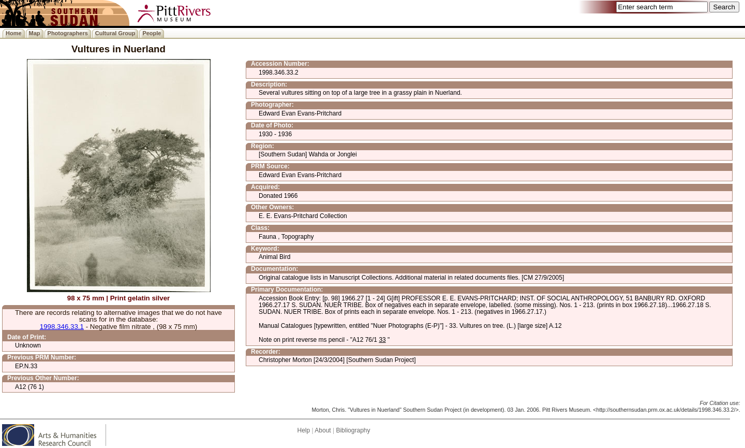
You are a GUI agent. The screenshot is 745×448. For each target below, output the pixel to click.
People (151, 33)
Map (34, 33)
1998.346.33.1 (62, 326)
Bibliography (353, 430)
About (323, 430)
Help (303, 430)
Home (14, 33)
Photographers (68, 33)
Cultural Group (115, 33)
